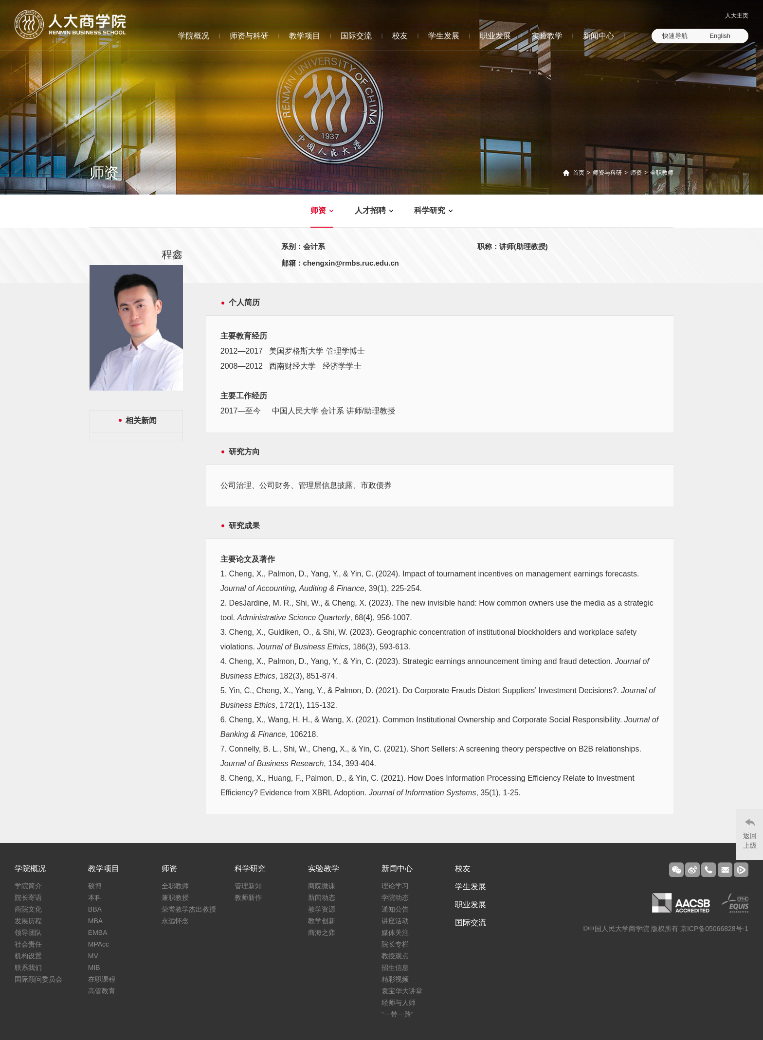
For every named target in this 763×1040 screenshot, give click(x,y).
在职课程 (101, 979)
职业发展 (495, 36)
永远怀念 (175, 921)
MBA (95, 921)
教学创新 (321, 921)
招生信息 (395, 967)
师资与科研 (249, 36)
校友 (400, 36)
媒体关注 (395, 932)
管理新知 (248, 886)
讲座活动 (395, 921)
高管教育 (101, 991)
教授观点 (395, 956)
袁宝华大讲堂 (402, 991)
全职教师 (661, 172)
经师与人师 (399, 1002)
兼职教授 (175, 897)
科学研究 (429, 210)
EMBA (98, 932)
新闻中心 (598, 36)
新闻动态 (321, 897)
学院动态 (395, 897)
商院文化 (28, 909)
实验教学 (547, 36)
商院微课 (321, 886)
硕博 (95, 886)
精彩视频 (395, 979)
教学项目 (304, 36)
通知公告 (395, 909)
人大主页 (736, 15)
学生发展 (443, 36)
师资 (636, 172)
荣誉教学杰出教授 (189, 909)
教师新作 (248, 897)
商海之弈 (321, 932)
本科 (95, 897)
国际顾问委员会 (38, 979)
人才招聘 (370, 210)
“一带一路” (397, 1014)
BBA (95, 909)
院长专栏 (395, 944)
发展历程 (28, 921)
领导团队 (28, 932)
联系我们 (28, 967)
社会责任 (28, 944)
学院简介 (28, 886)
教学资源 (321, 909)
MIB (94, 967)
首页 (578, 172)
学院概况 (193, 36)
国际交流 (356, 36)
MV (93, 956)
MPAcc (98, 944)
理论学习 (395, 886)
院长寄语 (28, 897)
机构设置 (28, 956)
